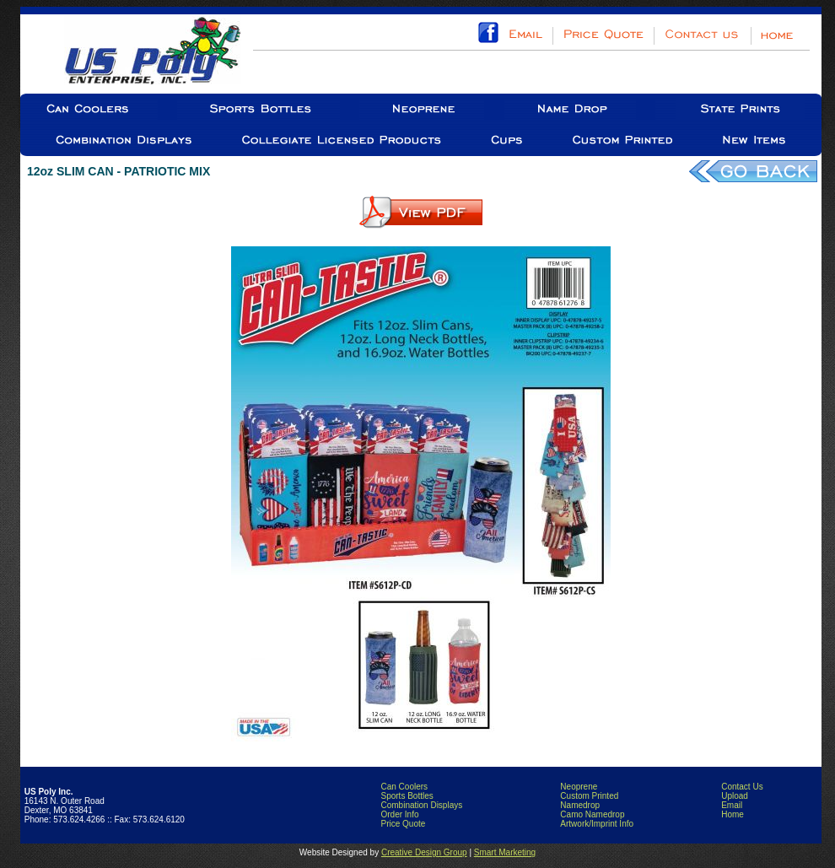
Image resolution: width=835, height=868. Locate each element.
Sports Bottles (406, 796)
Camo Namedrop (592, 814)
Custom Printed (589, 796)
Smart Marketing (505, 852)
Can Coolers (404, 786)
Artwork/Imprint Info (596, 823)
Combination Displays (421, 805)
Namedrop (580, 805)
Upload (734, 796)
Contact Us (741, 786)
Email (731, 805)
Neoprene (578, 786)
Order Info (399, 814)
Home (732, 814)
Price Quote (402, 823)
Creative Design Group (424, 852)
